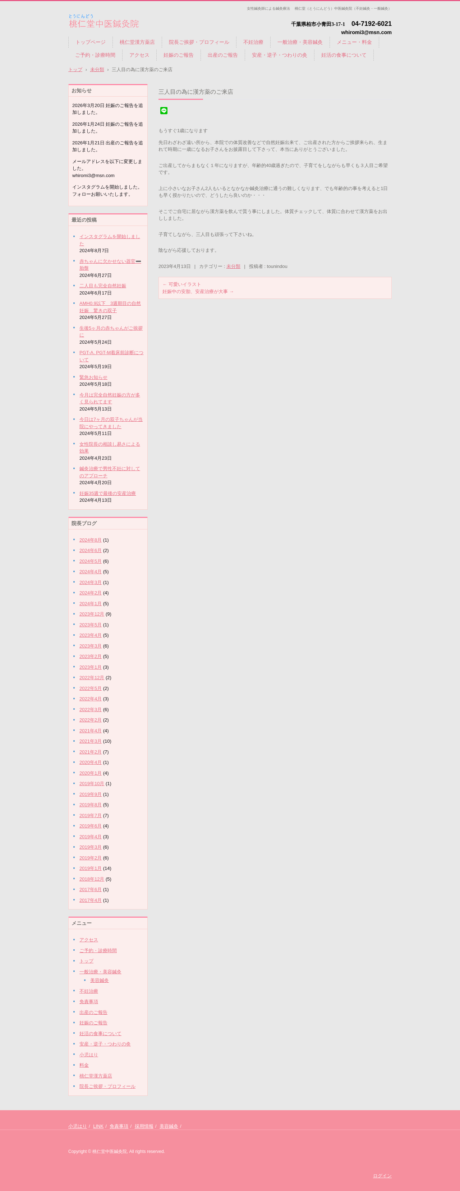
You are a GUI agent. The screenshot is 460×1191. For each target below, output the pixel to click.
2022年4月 (90, 698)
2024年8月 (90, 540)
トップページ (90, 42)
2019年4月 (90, 836)
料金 (84, 1065)
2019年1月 (90, 868)
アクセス (139, 55)
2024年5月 (90, 561)
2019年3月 (90, 847)
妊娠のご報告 (179, 55)
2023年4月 (90, 635)
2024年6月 (90, 550)
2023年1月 (90, 667)
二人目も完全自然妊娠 (102, 285)
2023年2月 (90, 656)
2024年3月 (90, 582)
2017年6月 (90, 889)
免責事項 (88, 1001)
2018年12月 (91, 879)
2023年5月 (90, 624)
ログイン (382, 1175)
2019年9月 (90, 794)
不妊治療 (253, 42)
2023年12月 (91, 614)
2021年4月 (90, 730)
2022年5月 (90, 688)
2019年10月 (91, 783)
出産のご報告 (223, 55)
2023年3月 (90, 646)
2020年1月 (90, 773)
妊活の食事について (344, 55)
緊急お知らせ (93, 377)
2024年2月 (90, 593)
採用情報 (144, 1126)
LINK (98, 1126)
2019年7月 (90, 815)
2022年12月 (91, 677)
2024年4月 (90, 571)
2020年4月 (90, 762)
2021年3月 (90, 741)
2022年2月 (90, 720)
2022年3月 (90, 709)
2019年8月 (90, 804)
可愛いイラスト (181, 284)
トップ (86, 961)
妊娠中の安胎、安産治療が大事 (198, 291)
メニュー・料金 (354, 42)
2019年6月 (90, 826)
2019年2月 (90, 858)
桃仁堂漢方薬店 (137, 42)
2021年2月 (90, 752)
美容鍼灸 (99, 980)
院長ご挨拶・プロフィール (199, 42)
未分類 (233, 266)
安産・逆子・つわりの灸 (279, 55)
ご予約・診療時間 (95, 55)
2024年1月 (90, 603)
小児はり (88, 1054)
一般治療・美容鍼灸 (300, 42)
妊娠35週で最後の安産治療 (107, 493)
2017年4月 (90, 900)
